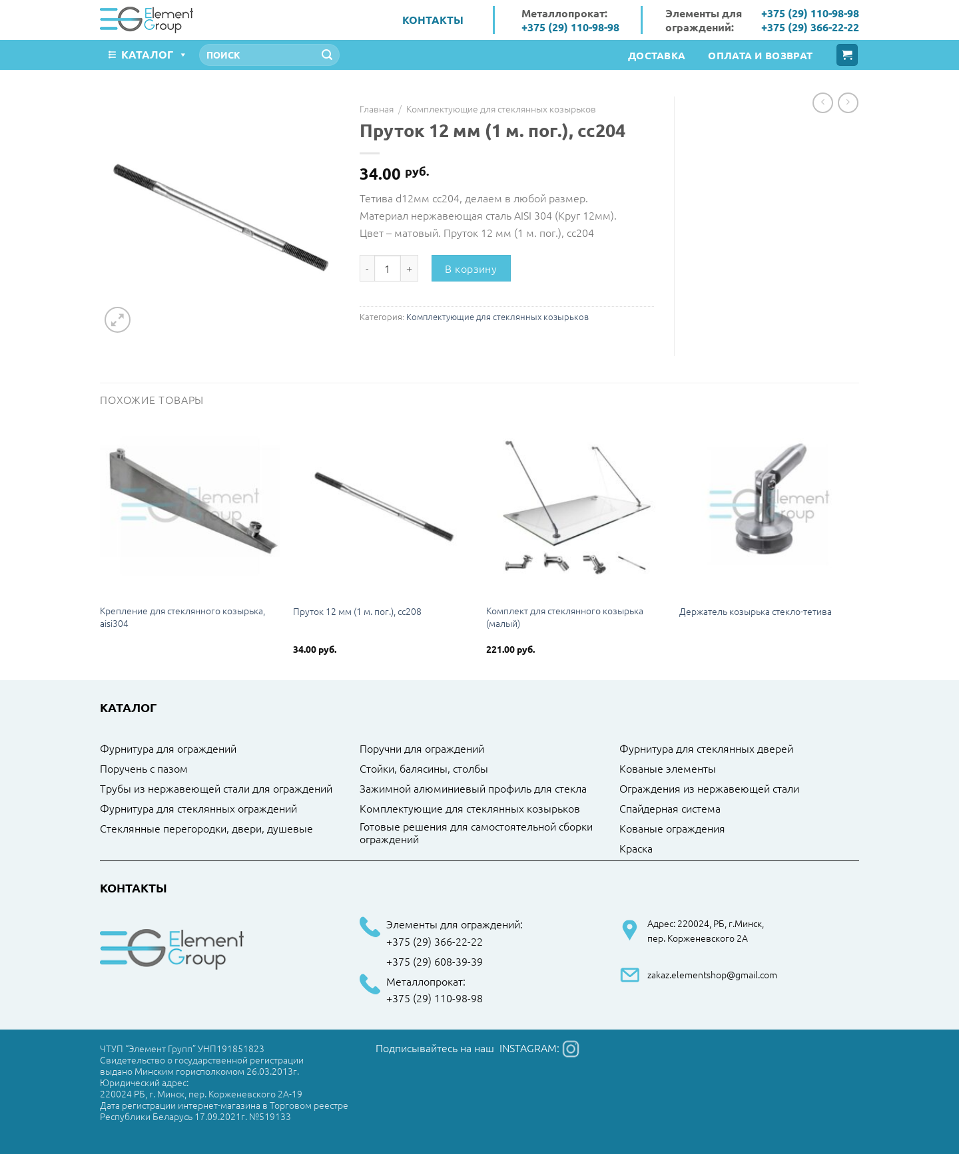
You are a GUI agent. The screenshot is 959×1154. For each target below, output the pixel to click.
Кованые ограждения (672, 828)
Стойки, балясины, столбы (424, 768)
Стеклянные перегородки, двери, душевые (206, 828)
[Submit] (327, 55)
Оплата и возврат (760, 55)
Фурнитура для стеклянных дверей (706, 748)
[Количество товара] (387, 268)
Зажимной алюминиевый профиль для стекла (473, 788)
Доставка (656, 55)
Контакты (433, 20)
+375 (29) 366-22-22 (810, 27)
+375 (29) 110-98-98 (570, 27)
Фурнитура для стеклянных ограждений (198, 808)
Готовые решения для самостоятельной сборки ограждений (476, 833)
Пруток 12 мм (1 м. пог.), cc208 (357, 611)
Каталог (154, 54)
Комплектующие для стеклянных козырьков (501, 108)
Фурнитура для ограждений (168, 748)
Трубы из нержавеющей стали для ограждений (216, 788)
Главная (377, 108)
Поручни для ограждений (422, 748)
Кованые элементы (667, 768)
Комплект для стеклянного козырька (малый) (564, 616)
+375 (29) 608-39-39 (434, 961)
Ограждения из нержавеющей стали (709, 788)
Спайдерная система (670, 808)
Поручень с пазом (144, 768)
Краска (636, 848)
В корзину (471, 268)
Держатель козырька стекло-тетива (755, 611)
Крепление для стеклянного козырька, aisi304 (182, 616)
